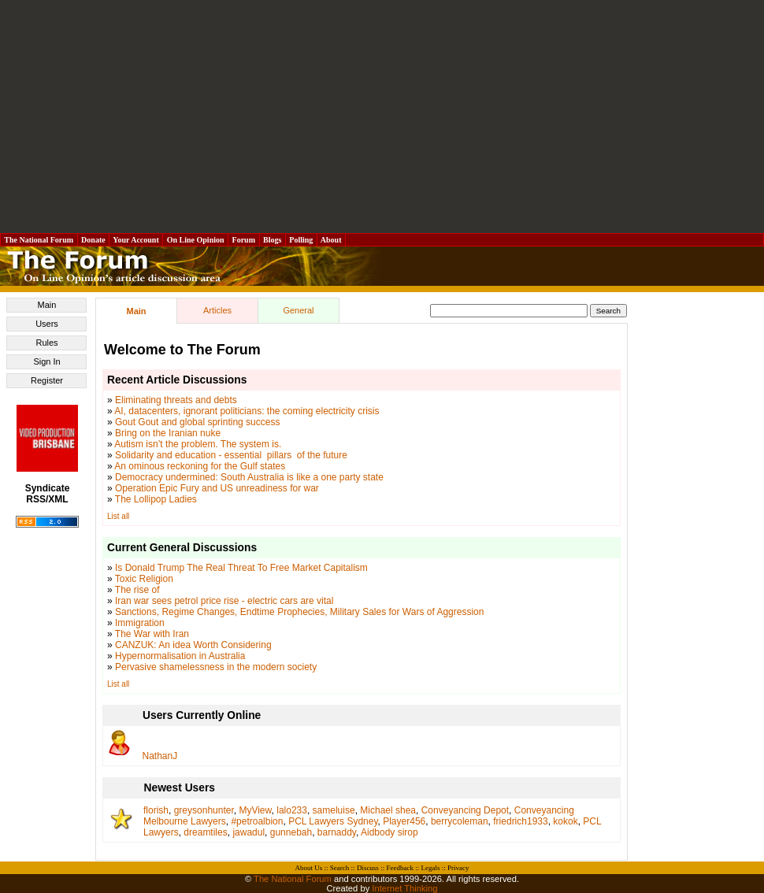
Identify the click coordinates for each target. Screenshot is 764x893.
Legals (430, 868)
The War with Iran (152, 633)
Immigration (140, 622)
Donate (94, 239)
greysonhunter (204, 810)
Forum (243, 239)
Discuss (368, 868)
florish (156, 810)
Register (47, 380)
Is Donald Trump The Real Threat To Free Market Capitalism (241, 567)
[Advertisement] (382, 116)
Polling (301, 239)
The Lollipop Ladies (156, 499)
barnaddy (336, 832)
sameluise (334, 810)
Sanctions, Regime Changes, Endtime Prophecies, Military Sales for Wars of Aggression (299, 611)
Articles (217, 310)
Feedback (399, 868)
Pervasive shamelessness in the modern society (216, 667)
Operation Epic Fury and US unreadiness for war (217, 488)
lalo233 (291, 810)
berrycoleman (459, 821)
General (298, 310)
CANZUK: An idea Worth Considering (193, 644)
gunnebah (291, 832)
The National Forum (39, 239)
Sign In (46, 361)
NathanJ (160, 755)
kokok (565, 821)
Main (47, 304)
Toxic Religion (144, 578)
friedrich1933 (520, 821)
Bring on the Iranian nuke (168, 433)
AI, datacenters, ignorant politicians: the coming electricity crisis (246, 411)
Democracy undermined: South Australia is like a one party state (249, 477)
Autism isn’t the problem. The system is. (197, 444)
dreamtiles (205, 832)
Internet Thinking (404, 888)
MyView (255, 810)
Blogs (272, 239)
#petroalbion (257, 821)
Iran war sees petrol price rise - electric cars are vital (224, 600)
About (331, 239)
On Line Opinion (195, 239)
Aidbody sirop (389, 832)
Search (340, 868)
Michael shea (388, 810)
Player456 (404, 821)
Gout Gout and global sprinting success (197, 422)
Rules (46, 342)
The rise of (137, 589)
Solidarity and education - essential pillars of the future (231, 455)
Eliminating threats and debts (176, 400)
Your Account (136, 239)
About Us (309, 868)
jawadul (248, 832)
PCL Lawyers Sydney (332, 821)
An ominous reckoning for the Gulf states (199, 466)
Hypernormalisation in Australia (180, 655)
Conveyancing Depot (465, 810)
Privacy (458, 868)
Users (46, 323)
